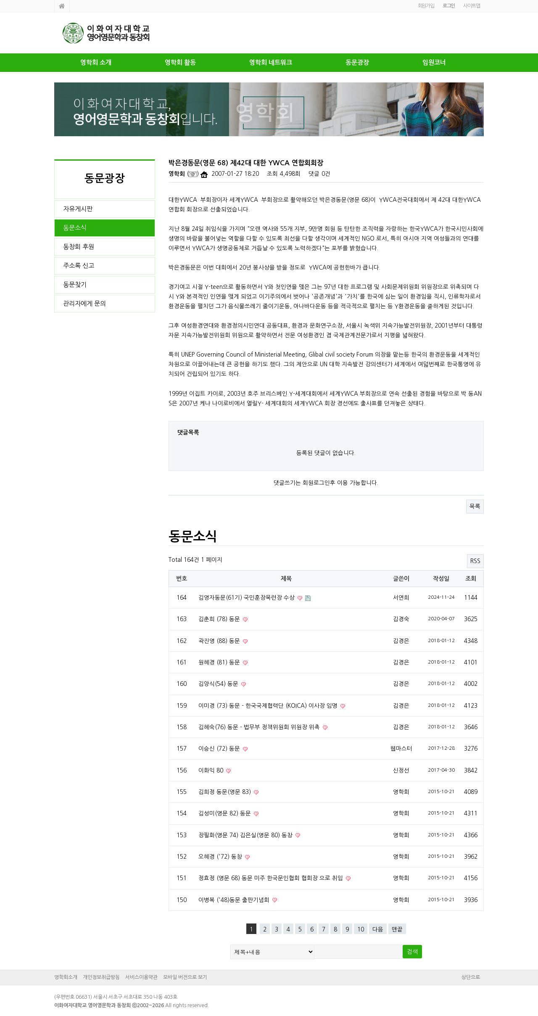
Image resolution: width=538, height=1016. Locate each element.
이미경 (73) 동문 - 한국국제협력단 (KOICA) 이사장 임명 (268, 706)
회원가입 (426, 5)
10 (360, 929)
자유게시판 (77, 209)
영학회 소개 (95, 62)
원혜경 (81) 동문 (220, 662)
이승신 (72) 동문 (220, 748)
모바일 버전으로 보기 (185, 977)
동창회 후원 (78, 246)
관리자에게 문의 (84, 303)
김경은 (401, 641)
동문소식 (75, 228)
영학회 (177, 174)
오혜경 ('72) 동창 (221, 857)
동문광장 (357, 62)
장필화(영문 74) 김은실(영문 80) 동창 (246, 835)
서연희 (401, 598)
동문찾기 (75, 284)
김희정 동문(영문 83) (225, 792)
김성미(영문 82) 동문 (225, 813)
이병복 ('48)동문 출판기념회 (234, 900)
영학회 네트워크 (270, 62)
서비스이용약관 (141, 977)
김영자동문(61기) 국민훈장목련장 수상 (247, 598)
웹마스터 (401, 748)
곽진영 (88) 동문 (220, 641)
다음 (377, 929)
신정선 (401, 770)
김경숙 (401, 619)
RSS (475, 561)
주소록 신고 (78, 265)
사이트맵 (471, 5)
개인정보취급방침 (101, 977)
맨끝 (397, 929)
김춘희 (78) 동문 (220, 619)
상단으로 (471, 977)
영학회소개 (65, 977)
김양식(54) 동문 (219, 684)
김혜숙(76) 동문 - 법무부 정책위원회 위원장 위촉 (260, 727)
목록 (474, 506)
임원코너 (434, 62)
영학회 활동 (180, 62)
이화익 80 (211, 770)
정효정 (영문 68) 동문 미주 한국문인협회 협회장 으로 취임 (271, 878)
